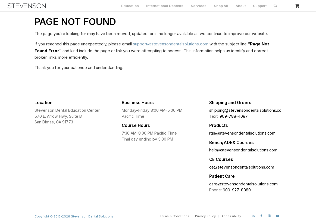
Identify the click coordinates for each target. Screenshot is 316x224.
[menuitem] (130, 5)
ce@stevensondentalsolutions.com (241, 167)
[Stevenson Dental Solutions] (26, 5)
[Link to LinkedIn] (253, 216)
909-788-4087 (234, 116)
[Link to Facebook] (261, 216)
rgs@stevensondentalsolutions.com (242, 133)
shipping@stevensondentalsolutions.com (247, 110)
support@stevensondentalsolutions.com (170, 43)
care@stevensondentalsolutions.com (243, 184)
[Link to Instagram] (269, 216)
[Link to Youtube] (278, 216)
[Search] (275, 5)
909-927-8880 (237, 190)
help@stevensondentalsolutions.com (243, 150)
